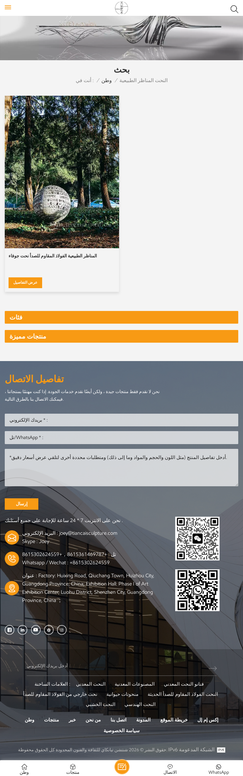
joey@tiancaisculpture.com (88, 533)
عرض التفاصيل (25, 282)
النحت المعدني (91, 684)
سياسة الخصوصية (122, 731)
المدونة (143, 720)
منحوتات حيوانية (122, 694)
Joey (44, 541)
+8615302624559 (90, 562)
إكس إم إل (207, 720)
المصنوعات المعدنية (135, 684)
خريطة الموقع (174, 720)
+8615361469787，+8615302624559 (64, 554)
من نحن (93, 720)
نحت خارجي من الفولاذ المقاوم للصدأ (60, 694)
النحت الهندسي (140, 704)
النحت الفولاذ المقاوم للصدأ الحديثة (183, 694)
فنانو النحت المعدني (184, 684)
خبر (72, 720)
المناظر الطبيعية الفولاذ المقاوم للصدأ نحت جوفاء (53, 256)
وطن (106, 80)
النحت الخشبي (100, 704)
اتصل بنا (118, 720)
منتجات (51, 720)
